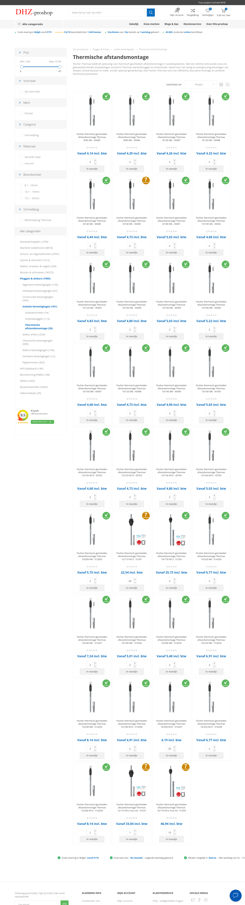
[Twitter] (193, 838)
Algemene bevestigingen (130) (40, 284)
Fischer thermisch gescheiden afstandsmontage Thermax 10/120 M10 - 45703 (132, 445)
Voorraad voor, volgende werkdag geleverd (143, 796)
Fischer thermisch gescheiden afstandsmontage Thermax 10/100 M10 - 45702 (92, 445)
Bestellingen (124, 846)
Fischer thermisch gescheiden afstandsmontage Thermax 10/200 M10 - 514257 (171, 676)
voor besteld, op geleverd (133, 32)
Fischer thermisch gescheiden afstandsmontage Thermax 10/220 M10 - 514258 (211, 676)
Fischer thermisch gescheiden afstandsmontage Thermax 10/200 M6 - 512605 (92, 522)
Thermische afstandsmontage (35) (39, 326)
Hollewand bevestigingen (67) (39, 290)
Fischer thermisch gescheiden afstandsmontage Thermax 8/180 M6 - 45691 (171, 214)
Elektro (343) (27, 380)
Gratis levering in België (80, 796)
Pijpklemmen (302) (33, 362)
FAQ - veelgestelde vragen (168, 839)
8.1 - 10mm (31, 185)
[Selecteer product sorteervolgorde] (200, 84)
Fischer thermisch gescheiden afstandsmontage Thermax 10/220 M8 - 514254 (211, 599)
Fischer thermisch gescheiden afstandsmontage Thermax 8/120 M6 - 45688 (211, 137)
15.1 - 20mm (31, 198)
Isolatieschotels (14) (36, 312)
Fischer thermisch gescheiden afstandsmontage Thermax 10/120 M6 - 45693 (92, 291)
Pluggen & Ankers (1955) (35, 278)
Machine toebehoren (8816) (36, 247)
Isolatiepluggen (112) (37, 318)
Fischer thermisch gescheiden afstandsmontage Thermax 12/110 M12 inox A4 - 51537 (132, 753)
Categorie (29, 124)
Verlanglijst (123, 881)
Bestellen (158, 846)
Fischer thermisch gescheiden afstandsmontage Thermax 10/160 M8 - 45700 (211, 368)
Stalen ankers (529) (33, 334)
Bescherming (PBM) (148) (35, 374)
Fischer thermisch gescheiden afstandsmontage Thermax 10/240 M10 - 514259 (92, 753)
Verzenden (65, 843)
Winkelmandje (125, 875)
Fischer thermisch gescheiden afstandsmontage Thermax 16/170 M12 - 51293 (171, 522)
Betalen (157, 852)
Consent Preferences (170, 901)
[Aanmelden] (38, 843)
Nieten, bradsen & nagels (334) (38, 266)
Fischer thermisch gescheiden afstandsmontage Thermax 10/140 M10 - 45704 (171, 445)
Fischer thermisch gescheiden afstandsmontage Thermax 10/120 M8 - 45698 (132, 368)
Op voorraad (31, 91)
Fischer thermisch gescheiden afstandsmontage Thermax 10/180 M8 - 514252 (132, 599)
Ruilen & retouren (163, 865)
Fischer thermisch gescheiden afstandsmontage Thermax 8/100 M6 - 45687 (171, 137)
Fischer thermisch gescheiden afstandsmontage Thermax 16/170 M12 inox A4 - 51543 (171, 753)
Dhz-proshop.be (80, 49)
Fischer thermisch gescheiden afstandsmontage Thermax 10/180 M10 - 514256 (132, 676)
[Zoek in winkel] (108, 13)
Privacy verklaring (92, 868)
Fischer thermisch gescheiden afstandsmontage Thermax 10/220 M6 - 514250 (211, 522)
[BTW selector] (213, 2)
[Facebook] (199, 838)
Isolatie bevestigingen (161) (39, 306)
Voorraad (29, 81)
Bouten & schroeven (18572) (36, 272)
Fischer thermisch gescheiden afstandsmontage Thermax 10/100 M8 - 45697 (92, 368)
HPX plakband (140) (31, 368)
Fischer (28, 113)
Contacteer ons (91, 839)
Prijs (26, 52)
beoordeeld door (82, 32)
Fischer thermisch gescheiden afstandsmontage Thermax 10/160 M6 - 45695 (171, 291)
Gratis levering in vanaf (34, 32)
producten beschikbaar (184, 32)
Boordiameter (32, 174)
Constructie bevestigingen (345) (37, 298)
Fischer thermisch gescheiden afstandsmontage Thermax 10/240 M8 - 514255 (92, 676)
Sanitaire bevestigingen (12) (38, 356)
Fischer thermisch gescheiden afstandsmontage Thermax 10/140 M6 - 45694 (132, 291)
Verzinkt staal (32, 157)
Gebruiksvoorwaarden (95, 875)
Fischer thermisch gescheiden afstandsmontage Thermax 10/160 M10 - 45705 (211, 445)
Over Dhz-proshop (93, 846)
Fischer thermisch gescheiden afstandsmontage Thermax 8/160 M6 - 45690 (132, 214)
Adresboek (123, 852)
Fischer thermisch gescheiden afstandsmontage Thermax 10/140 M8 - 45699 (171, 368)
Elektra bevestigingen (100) (38, 350)
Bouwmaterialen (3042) (33, 387)
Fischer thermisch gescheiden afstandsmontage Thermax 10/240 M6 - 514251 (92, 599)
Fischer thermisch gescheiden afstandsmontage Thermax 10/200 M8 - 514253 (171, 599)
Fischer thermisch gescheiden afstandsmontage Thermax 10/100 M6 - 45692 (211, 214)
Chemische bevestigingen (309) (37, 342)
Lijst (227, 84)
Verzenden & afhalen (165, 859)
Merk (26, 103)
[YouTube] (206, 838)
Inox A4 (28, 163)
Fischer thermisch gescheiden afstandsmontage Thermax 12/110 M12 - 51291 (132, 522)
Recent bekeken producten (126, 860)
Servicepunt (89, 852)
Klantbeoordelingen (93, 881)
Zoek (151, 13)
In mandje (97, 162)
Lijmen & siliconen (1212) (35, 260)
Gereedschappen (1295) (34, 241)
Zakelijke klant (161, 871)
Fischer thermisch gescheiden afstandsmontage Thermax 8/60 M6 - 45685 (92, 137)
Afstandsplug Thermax (37, 220)
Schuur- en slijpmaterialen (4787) (39, 254)
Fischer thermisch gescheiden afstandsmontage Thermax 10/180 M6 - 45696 (211, 291)
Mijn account (176, 15)
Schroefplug (31, 135)
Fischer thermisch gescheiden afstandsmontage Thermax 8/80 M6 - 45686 (132, 137)
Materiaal (29, 146)
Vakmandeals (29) (30, 393)
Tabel (221, 84)
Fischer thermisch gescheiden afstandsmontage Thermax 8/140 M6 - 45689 (92, 214)
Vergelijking (193, 15)
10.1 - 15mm (31, 191)
